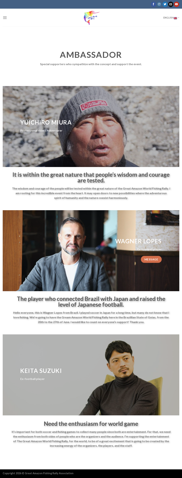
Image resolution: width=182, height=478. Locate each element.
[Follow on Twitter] (165, 4)
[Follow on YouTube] (176, 4)
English (171, 18)
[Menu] (5, 17)
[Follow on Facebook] (153, 4)
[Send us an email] (170, 4)
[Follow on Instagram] (159, 4)
